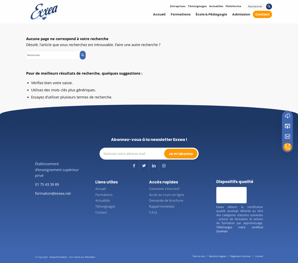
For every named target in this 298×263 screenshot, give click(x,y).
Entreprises (177, 6)
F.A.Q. (153, 212)
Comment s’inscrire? (164, 189)
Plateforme (233, 6)
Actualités (216, 6)
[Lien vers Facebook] (134, 166)
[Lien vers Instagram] (164, 166)
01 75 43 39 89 (47, 184)
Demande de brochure (166, 200)
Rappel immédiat (161, 206)
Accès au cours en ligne (166, 195)
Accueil (100, 189)
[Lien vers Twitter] (144, 166)
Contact (101, 212)
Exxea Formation (58, 256)
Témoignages (197, 6)
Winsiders (90, 256)
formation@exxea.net (53, 193)
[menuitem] (159, 14)
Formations (104, 195)
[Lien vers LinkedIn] (154, 166)
